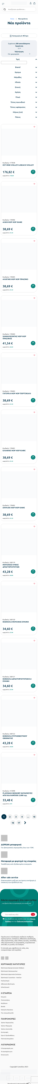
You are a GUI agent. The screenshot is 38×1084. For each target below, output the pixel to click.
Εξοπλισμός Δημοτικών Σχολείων (11, 974)
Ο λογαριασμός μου (7, 1048)
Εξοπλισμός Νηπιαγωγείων (9, 971)
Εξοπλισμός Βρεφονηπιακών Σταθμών (12, 968)
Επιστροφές (4, 1032)
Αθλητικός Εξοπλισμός (8, 984)
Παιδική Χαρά (5, 981)
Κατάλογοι (4, 1003)
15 (34, 816)
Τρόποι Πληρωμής (6, 1026)
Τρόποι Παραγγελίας (7, 1022)
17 (19, 822)
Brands (3, 1006)
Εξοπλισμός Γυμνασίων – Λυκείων (11, 977)
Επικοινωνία (5, 1055)
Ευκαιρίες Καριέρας (7, 1010)
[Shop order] (19, 54)
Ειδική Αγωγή (5, 987)
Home (12, 19)
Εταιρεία (3, 997)
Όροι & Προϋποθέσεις (7, 1035)
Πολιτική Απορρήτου (25, 921)
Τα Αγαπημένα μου (6, 1051)
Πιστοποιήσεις (5, 1000)
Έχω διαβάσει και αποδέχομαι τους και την (19, 920)
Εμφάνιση (19, 46)
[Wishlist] (34, 126)
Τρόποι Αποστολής (6, 1029)
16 (13, 822)
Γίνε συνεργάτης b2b (7, 1013)
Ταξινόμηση (19, 51)
